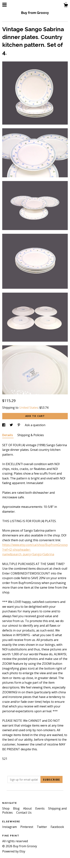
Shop (6, 808)
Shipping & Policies (30, 435)
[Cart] (66, 6)
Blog (16, 808)
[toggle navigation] (4, 4)
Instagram (10, 827)
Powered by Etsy (13, 851)
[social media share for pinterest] (19, 425)
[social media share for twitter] (12, 425)
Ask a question (35, 425)
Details (8, 435)
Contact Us (24, 812)
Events (40, 808)
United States (28, 408)
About (27, 808)
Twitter (42, 827)
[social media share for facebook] (4, 425)
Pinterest (27, 827)
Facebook (57, 827)
